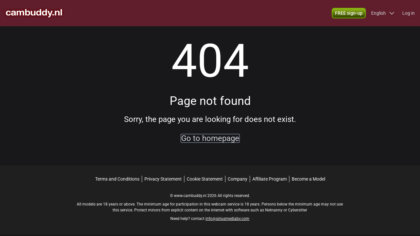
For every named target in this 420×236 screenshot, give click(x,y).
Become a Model (308, 179)
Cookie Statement (205, 179)
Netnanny (274, 210)
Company (237, 179)
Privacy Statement (163, 179)
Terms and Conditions (117, 179)
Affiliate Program (269, 179)
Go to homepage (210, 138)
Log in (408, 13)
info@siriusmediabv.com (227, 218)
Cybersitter (297, 210)
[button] (382, 13)
